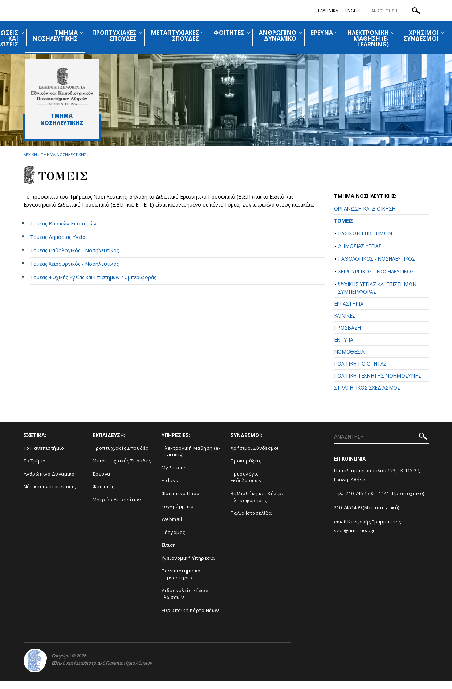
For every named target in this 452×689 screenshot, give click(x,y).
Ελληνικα (328, 11)
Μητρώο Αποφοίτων (117, 499)
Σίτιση (169, 545)
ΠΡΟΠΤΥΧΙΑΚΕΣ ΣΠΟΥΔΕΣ (114, 35)
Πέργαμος (173, 532)
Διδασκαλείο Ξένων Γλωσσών (185, 593)
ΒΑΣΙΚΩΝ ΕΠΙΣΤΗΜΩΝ (365, 233)
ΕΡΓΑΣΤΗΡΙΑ (348, 303)
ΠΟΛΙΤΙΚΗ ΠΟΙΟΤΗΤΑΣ (360, 363)
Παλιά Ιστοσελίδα (251, 513)
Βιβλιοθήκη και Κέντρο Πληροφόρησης (258, 497)
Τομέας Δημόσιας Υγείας (58, 236)
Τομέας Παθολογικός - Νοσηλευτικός (74, 250)
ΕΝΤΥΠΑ (343, 339)
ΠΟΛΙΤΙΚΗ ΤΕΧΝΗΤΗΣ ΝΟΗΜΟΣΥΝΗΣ (378, 375)
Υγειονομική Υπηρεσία (188, 558)
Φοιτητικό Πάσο (181, 493)
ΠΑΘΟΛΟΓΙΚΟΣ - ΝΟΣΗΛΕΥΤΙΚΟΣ (376, 258)
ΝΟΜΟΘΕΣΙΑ (349, 351)
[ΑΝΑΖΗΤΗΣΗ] (397, 11)
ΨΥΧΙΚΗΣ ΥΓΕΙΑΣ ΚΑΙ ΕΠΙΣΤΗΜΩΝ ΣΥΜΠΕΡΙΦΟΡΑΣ (377, 288)
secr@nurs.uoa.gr (354, 530)
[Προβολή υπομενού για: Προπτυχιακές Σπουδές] (140, 32)
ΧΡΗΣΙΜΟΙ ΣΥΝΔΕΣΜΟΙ (420, 35)
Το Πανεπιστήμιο (44, 448)
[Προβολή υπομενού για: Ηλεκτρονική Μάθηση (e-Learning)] (393, 32)
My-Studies (175, 467)
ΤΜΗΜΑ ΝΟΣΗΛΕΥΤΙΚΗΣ (55, 35)
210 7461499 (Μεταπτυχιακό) (366, 507)
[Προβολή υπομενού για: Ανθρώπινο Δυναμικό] (300, 32)
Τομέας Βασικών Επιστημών (63, 223)
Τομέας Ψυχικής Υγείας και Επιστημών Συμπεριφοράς (93, 277)
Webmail (172, 519)
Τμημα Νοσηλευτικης (63, 154)
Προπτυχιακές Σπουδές (120, 448)
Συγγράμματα (178, 506)
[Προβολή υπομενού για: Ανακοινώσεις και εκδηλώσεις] (22, 32)
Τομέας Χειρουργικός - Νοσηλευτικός (74, 263)
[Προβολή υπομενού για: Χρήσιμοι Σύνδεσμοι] (443, 32)
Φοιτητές (103, 486)
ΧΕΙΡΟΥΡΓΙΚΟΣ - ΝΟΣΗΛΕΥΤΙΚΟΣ (376, 271)
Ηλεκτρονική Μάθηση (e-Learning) (191, 451)
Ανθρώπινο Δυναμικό (49, 473)
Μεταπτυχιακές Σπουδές (122, 460)
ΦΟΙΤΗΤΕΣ (228, 33)
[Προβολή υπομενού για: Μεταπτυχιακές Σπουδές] (203, 32)
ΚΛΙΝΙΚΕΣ (345, 315)
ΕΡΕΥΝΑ (322, 33)
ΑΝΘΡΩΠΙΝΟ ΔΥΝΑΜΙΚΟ (277, 35)
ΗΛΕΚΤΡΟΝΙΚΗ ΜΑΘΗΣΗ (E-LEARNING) (368, 38)
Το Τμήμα (35, 460)
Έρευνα (101, 473)
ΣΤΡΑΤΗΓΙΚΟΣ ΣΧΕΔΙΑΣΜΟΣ (367, 387)
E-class (170, 480)
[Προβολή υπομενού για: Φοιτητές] (248, 32)
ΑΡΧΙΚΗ (30, 154)
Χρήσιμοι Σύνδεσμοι (255, 448)
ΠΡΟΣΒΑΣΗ (347, 327)
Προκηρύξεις (246, 460)
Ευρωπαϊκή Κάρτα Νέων (190, 610)
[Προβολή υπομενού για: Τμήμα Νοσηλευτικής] (82, 32)
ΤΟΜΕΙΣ (343, 220)
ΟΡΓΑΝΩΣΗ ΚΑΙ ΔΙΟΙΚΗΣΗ (365, 208)
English (354, 11)
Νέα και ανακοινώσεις (50, 486)
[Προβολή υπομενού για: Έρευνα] (337, 32)
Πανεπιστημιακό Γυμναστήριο (181, 574)
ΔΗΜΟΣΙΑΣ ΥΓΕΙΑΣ (360, 245)
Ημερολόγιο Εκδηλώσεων (246, 477)
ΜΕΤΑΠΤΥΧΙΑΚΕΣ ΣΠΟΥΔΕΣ (175, 35)
